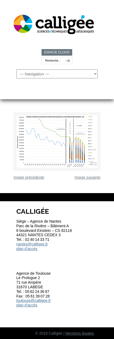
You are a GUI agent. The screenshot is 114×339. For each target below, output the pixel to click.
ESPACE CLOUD (56, 52)
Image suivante (87, 177)
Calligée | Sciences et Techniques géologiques (54, 22)
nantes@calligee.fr (32, 244)
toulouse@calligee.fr (33, 300)
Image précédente (29, 177)
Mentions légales (79, 333)
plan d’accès (26, 249)
